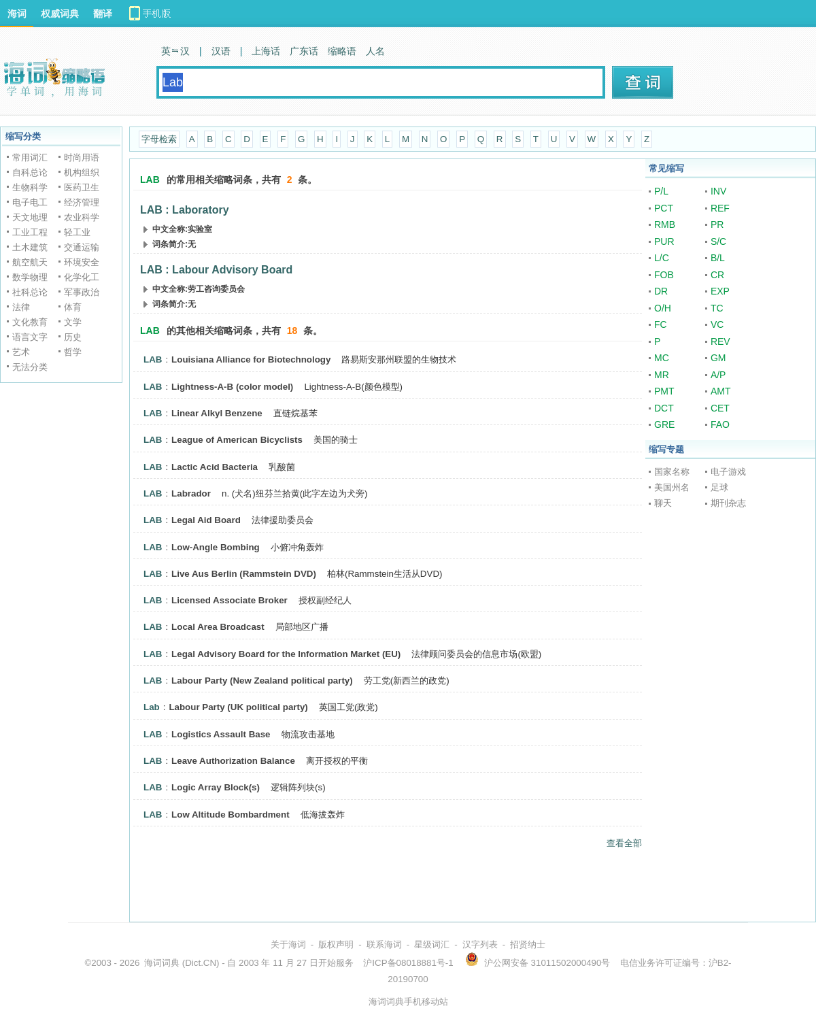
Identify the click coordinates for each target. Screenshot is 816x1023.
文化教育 (30, 322)
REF (720, 208)
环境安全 (81, 262)
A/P (718, 374)
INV (718, 191)
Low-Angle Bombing (215, 547)
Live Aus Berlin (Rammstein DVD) (243, 574)
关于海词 (288, 944)
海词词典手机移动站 (408, 1001)
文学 (73, 322)
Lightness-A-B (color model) (232, 387)
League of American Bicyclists (237, 440)
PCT (663, 208)
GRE (664, 424)
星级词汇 (431, 944)
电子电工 (30, 202)
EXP (720, 291)
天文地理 (30, 217)
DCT (664, 408)
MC (661, 357)
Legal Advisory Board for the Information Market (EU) (286, 654)
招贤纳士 (527, 944)
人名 (375, 51)
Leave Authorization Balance (233, 761)
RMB (664, 224)
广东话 (304, 51)
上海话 (266, 51)
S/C (718, 241)
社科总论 (30, 292)
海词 (17, 13)
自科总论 (30, 172)
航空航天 (30, 262)
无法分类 (30, 367)
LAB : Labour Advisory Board (216, 269)
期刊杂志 (728, 503)
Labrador (191, 493)
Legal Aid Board (206, 520)
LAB (152, 359)
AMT (721, 391)
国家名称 (672, 472)
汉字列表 (480, 944)
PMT (664, 391)
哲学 (73, 352)
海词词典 (162, 963)
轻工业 (77, 232)
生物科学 (30, 187)
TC (717, 308)
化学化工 (81, 277)
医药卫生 (81, 187)
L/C (661, 257)
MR (661, 374)
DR (661, 291)
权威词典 (60, 13)
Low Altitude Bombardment (230, 814)
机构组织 (81, 172)
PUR (664, 241)
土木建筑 (30, 247)
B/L (718, 257)
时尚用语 (81, 157)
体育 (73, 307)
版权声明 (336, 944)
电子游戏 (728, 472)
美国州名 (672, 487)
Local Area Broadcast (218, 627)
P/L (661, 191)
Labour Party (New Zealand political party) (262, 680)
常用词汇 (30, 157)
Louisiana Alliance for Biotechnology (250, 359)
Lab (151, 707)
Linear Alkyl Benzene (216, 413)
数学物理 (30, 277)
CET (720, 408)
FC (660, 324)
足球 (719, 487)
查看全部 (624, 843)
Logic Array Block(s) (215, 787)
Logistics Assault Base (220, 734)
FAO (720, 424)
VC (717, 324)
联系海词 (384, 944)
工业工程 (30, 232)
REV (720, 341)
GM (718, 357)
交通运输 (81, 247)
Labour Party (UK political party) (238, 707)
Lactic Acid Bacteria (214, 467)
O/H (662, 308)
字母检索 (159, 139)
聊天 (663, 503)
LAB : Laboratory (184, 210)
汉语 (221, 51)
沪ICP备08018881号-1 (408, 963)
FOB (664, 274)
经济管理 (81, 202)
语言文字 (30, 337)
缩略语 (342, 51)
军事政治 (81, 292)
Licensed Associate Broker (229, 600)
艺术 (21, 352)
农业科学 (81, 217)
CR (717, 274)
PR (717, 224)
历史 (73, 337)
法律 (21, 307)
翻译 (102, 13)
